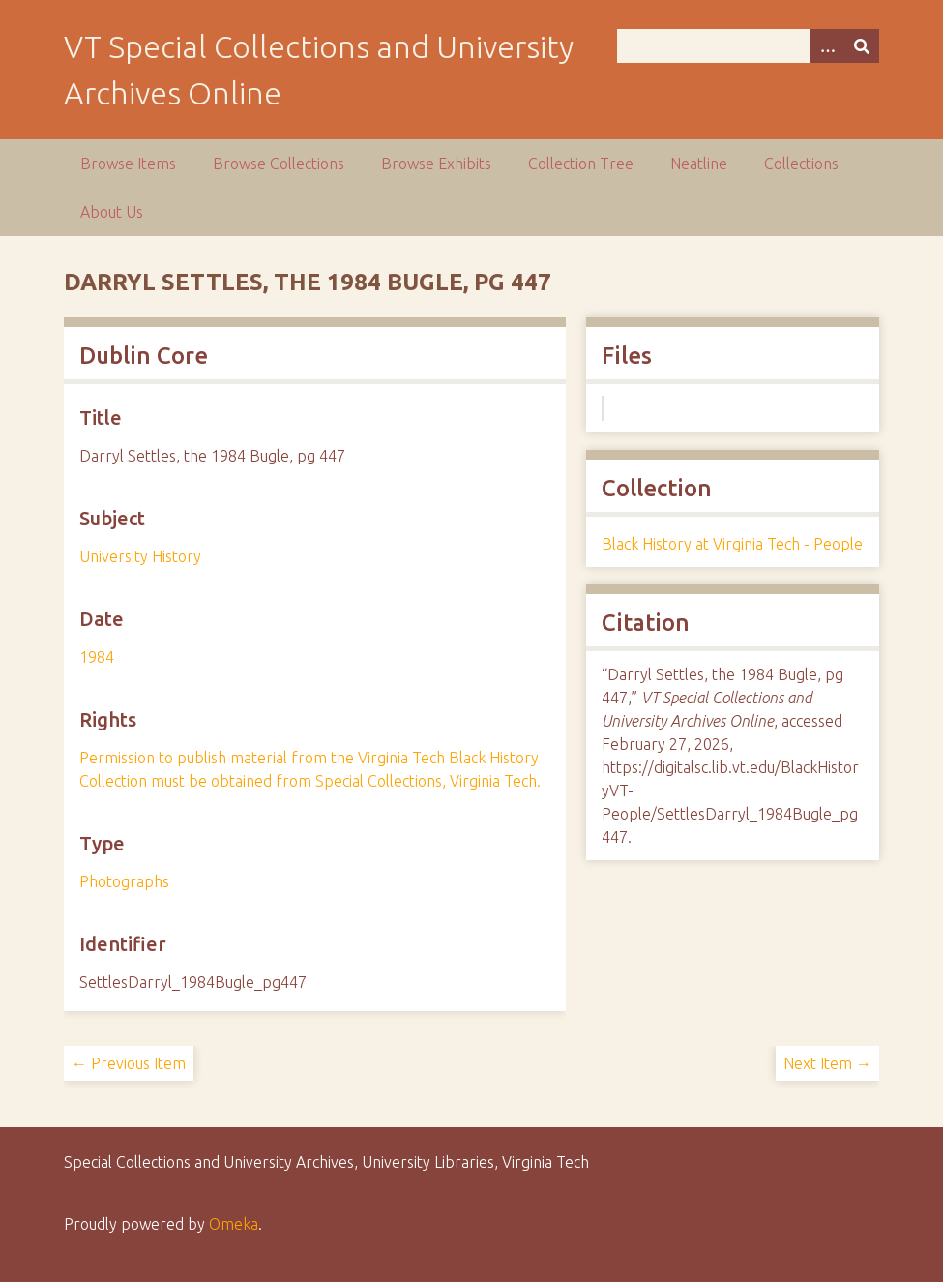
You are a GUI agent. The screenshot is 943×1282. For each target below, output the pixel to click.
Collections (801, 163)
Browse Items (128, 163)
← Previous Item (129, 1063)
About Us (111, 212)
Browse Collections (278, 163)
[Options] (827, 46)
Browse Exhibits (436, 163)
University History (140, 556)
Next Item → (827, 1063)
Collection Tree (581, 163)
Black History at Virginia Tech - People (732, 543)
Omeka (233, 1224)
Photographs (124, 881)
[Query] (748, 46)
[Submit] (861, 46)
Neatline (698, 163)
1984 (96, 657)
